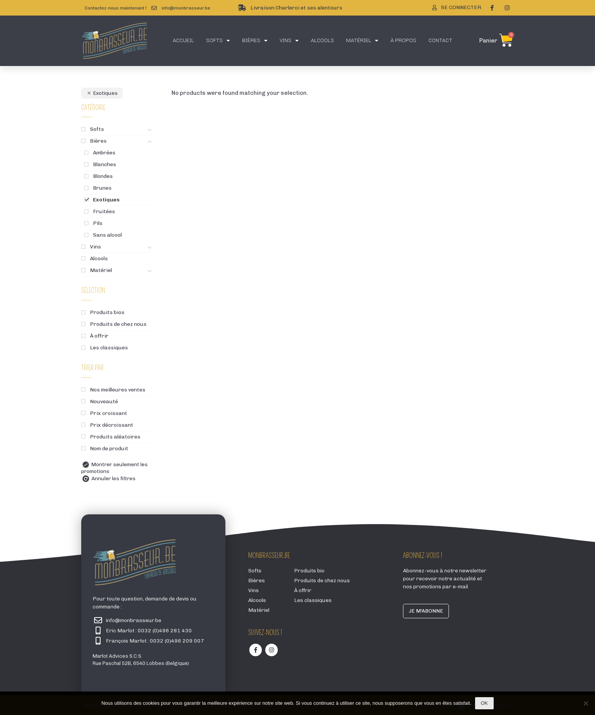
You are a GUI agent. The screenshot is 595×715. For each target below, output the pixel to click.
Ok (484, 703)
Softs (218, 40)
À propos (403, 40)
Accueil (183, 40)
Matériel (362, 40)
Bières (255, 40)
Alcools (322, 40)
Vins (289, 40)
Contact (440, 40)
